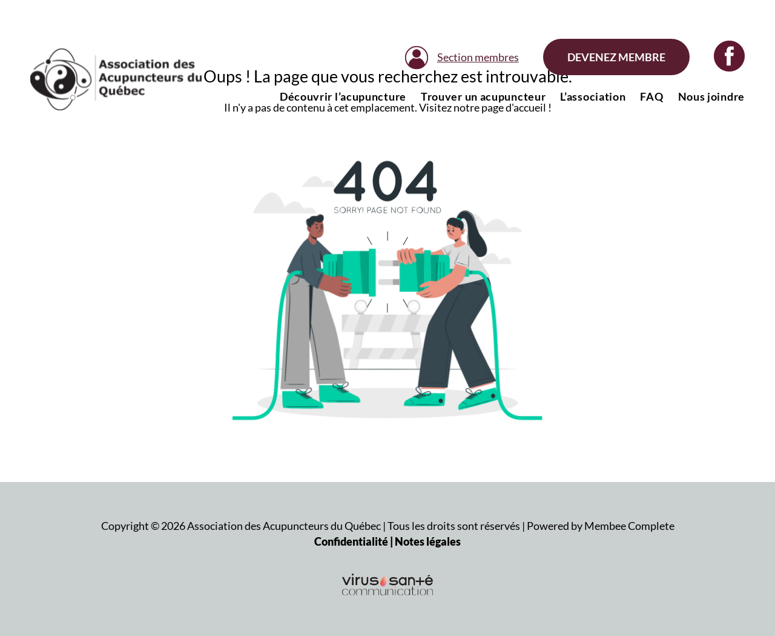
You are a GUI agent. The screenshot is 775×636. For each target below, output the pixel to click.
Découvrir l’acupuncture (343, 96)
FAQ (651, 96)
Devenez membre (616, 57)
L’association (592, 96)
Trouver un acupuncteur (483, 96)
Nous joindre (711, 96)
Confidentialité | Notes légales (387, 541)
